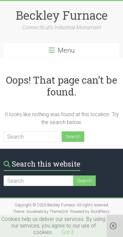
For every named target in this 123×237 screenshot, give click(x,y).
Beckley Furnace (62, 15)
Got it (67, 232)
